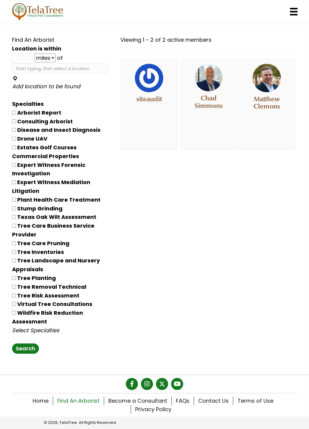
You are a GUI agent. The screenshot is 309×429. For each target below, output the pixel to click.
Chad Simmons (209, 101)
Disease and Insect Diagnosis (56, 130)
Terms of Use (255, 401)
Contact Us (213, 401)
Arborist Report (36, 112)
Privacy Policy (153, 409)
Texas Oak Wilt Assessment (54, 217)
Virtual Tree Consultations (52, 304)
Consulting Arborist (42, 121)
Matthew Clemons (266, 102)
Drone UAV (29, 138)
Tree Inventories (38, 252)
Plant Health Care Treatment (56, 199)
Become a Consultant (137, 401)
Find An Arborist (78, 401)
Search (25, 348)
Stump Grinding (37, 208)
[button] (132, 384)
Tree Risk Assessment (45, 295)
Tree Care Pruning (40, 243)
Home (41, 401)
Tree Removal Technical (49, 287)
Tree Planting (34, 278)
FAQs (183, 401)
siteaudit (149, 99)
